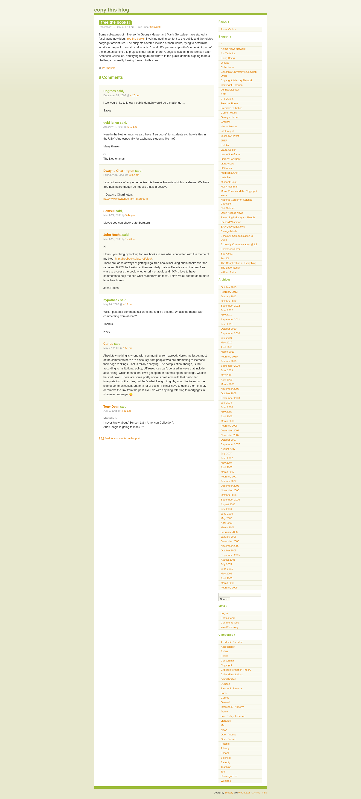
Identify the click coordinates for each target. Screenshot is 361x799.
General (225, 702)
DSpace (225, 683)
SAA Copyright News (233, 226)
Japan (224, 711)
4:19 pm (128, 304)
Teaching (226, 767)
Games (225, 697)
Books (224, 656)
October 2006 (228, 495)
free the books (135, 38)
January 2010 (228, 361)
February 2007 (229, 476)
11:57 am (133, 174)
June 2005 (227, 569)
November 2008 (230, 388)
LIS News (226, 168)
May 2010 (226, 342)
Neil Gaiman (228, 208)
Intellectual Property (232, 706)
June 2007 (227, 458)
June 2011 (227, 324)
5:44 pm (130, 215)
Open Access (228, 734)
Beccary (229, 792)
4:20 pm (135, 95)
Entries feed (228, 618)
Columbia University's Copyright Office (239, 73)
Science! (226, 757)
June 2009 (227, 370)
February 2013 (229, 291)
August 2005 (228, 559)
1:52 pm (128, 348)
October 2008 (228, 393)
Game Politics (229, 112)
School (225, 753)
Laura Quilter (228, 149)
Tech (223, 771)
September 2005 (230, 555)
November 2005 (230, 545)
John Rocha (112, 235)
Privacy (225, 748)
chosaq (225, 62)
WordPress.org (229, 627)
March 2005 (227, 583)
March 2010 (227, 351)
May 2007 (226, 462)
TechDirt (225, 258)
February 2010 (229, 356)
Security (225, 762)
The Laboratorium (231, 267)
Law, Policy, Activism (233, 716)
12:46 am (130, 239)
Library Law (227, 163)
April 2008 (227, 416)
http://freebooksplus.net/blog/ (133, 258)
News (224, 730)
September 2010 (230, 333)
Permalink (108, 68)
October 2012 (228, 301)
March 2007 (227, 472)
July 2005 (226, 564)
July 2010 (226, 338)
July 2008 (226, 402)
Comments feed (230, 622)
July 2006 (226, 509)
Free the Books (229, 103)
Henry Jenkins (229, 126)
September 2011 (230, 319)
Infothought (227, 131)
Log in (224, 613)
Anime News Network (233, 48)
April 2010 (227, 347)
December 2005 (230, 541)
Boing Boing (228, 58)
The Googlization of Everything (238, 263)
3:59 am (126, 410)
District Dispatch (230, 89)
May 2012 (226, 314)
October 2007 (228, 439)
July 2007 (226, 453)
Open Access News (232, 212)
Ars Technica (228, 53)
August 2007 (228, 449)
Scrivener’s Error (230, 249)
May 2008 (226, 411)
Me (222, 725)
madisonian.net (229, 172)
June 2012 (227, 310)
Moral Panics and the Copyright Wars (239, 193)
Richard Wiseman (231, 222)
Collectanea (227, 67)
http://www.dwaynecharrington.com (125, 198)
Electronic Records (231, 688)
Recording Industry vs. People (238, 217)
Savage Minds (229, 231)
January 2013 (228, 296)
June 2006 (227, 513)
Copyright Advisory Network (237, 80)
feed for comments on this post (119, 438)
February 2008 (229, 425)
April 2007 (227, 467)
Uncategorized (229, 776)
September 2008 (230, 398)
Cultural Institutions (232, 674)
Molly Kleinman (229, 186)
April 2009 (227, 379)
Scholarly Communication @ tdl (239, 244)
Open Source (228, 739)
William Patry (228, 272)
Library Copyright (230, 159)
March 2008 (227, 421)
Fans (224, 693)
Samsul (109, 211)
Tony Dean (111, 406)
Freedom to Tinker (231, 108)
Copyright (155, 27)
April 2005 (227, 578)
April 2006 (227, 522)
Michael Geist (228, 182)
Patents (225, 743)
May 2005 (226, 573)
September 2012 (230, 305)
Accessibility (228, 646)
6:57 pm (132, 127)
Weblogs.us (244, 792)
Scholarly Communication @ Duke (237, 237)
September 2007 (230, 444)
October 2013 (228, 287)
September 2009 (230, 365)
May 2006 (226, 518)
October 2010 (228, 328)
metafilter (226, 177)
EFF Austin (227, 98)
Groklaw (225, 121)
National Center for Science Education (236, 201)
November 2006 (230, 490)
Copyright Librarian (232, 85)
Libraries (226, 720)
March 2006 (227, 527)
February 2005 (229, 587)
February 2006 (229, 532)
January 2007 (228, 481)
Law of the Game (230, 154)
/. (221, 44)
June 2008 (227, 407)
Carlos (108, 343)
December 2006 (230, 485)
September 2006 (230, 499)
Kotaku (225, 145)
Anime (224, 651)
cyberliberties (228, 679)
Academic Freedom (232, 642)
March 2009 (227, 384)
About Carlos (228, 29)
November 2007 (230, 435)
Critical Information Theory (236, 669)
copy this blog (111, 10)
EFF (223, 94)
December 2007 (230, 430)
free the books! (115, 22)
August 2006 (228, 504)
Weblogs (226, 780)
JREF (224, 140)
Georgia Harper (230, 117)
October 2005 (228, 550)
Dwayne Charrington (118, 171)
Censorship (227, 660)
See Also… (227, 253)
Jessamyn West (230, 136)
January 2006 (228, 536)
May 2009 (226, 375)
